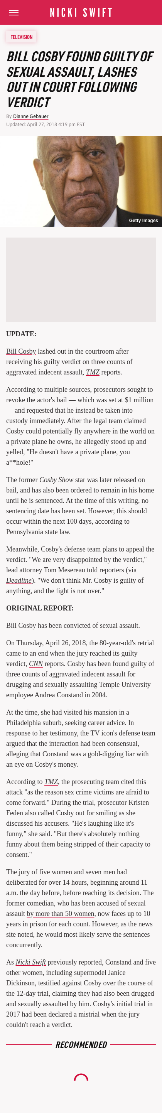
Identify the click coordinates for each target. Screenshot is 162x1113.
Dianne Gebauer (31, 116)
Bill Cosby (21, 351)
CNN (36, 664)
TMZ (93, 372)
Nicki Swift (31, 962)
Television (21, 36)
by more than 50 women (60, 913)
